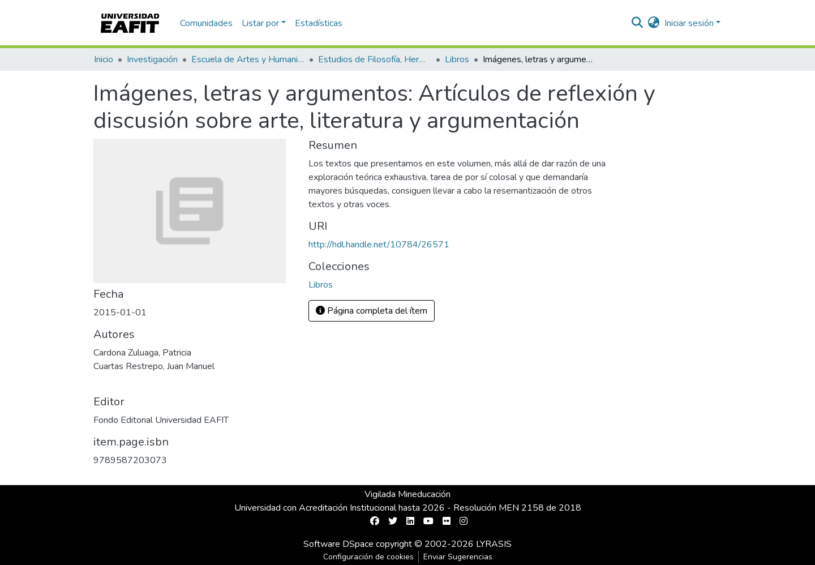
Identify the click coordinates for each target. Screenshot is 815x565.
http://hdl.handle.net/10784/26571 (378, 244)
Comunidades (206, 23)
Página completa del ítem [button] (371, 311)
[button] (654, 23)
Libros (457, 59)
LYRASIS (494, 544)
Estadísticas (318, 23)
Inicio (103, 59)
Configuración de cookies (368, 556)
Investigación (152, 59)
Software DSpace (338, 544)
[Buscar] (637, 23)
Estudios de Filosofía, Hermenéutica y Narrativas (374, 59)
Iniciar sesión (689, 23)
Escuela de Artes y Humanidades (247, 59)
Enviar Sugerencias (457, 556)
